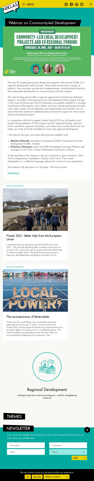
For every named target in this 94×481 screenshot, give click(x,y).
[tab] (47, 349)
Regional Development (15, 190)
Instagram (76, 4)
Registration (14, 175)
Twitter (66, 4)
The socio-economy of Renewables (66, 224)
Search (90, 4)
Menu (32, 4)
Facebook (71, 4)
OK (27, 477)
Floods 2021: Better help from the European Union (22, 224)
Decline (37, 477)
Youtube (82, 4)
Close (87, 428)
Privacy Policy (52, 477)
